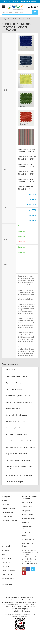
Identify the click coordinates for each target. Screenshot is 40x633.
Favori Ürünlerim (7, 517)
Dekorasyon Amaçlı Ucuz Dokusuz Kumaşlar (20, 447)
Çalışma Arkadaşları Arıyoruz (8, 579)
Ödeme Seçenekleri (28, 543)
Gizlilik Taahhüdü (7, 558)
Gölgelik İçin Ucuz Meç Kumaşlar (16, 454)
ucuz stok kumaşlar (28, 604)
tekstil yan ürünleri (9, 606)
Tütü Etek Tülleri (11, 370)
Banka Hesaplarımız (8, 570)
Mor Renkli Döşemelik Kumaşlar (16, 434)
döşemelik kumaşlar (12, 598)
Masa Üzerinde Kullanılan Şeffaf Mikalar (19, 402)
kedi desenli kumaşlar (19, 609)
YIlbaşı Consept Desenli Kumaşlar (17, 376)
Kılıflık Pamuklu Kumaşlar (14, 482)
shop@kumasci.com (30, 563)
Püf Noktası (25, 523)
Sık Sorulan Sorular (28, 539)
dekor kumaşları (26, 600)
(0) (35, 7)
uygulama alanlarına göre (12, 604)
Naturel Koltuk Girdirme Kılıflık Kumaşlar (19, 475)
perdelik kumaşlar (27, 598)
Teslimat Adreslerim (8, 509)
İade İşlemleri (26, 511)
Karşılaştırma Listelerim (9, 521)
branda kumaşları (8, 602)
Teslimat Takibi (27, 506)
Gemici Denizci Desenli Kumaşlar (16, 415)
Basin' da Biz (6, 562)
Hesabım (5, 501)
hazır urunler (32, 602)
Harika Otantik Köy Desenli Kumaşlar (18, 396)
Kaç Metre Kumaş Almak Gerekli (30, 534)
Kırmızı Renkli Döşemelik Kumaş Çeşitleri (19, 441)
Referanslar (5, 566)
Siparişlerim (5, 505)
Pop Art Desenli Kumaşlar (14, 383)
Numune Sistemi (27, 515)
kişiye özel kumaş (30, 606)
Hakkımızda (5, 550)
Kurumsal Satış (7, 574)
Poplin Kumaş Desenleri (13, 408)
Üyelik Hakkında (27, 502)
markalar (19, 606)
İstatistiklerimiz (7, 584)
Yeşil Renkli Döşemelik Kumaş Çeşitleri (18, 460)
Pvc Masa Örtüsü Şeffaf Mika (15, 421)
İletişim (4, 554)
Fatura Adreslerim (7, 513)
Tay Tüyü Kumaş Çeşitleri (14, 389)
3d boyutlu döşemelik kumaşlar (20, 611)
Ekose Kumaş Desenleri (13, 428)
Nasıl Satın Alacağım (28, 519)
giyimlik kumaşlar (13, 600)
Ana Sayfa (4, 19)
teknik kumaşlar (21, 602)
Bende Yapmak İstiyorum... (27, 528)
